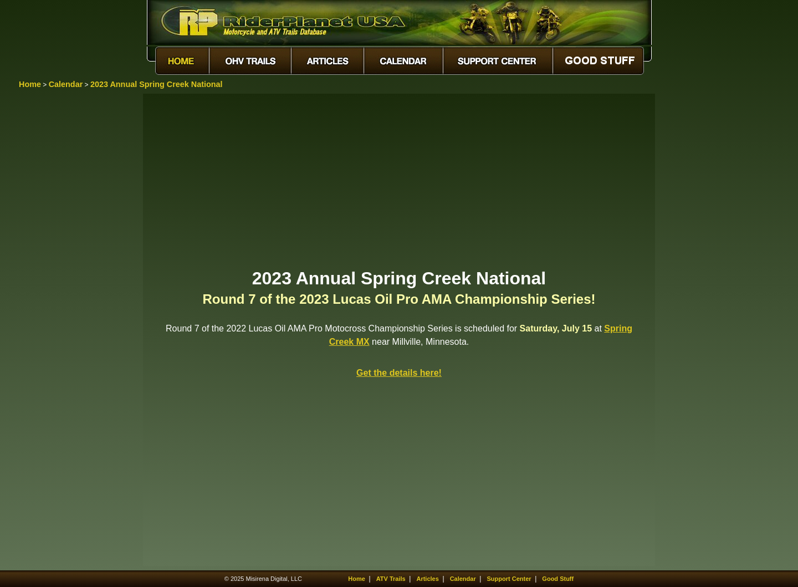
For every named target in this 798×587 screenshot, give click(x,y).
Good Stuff (558, 578)
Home (30, 84)
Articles (427, 578)
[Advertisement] (399, 180)
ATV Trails (391, 578)
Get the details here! (399, 372)
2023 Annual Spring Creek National (156, 84)
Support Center (509, 578)
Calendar (66, 84)
